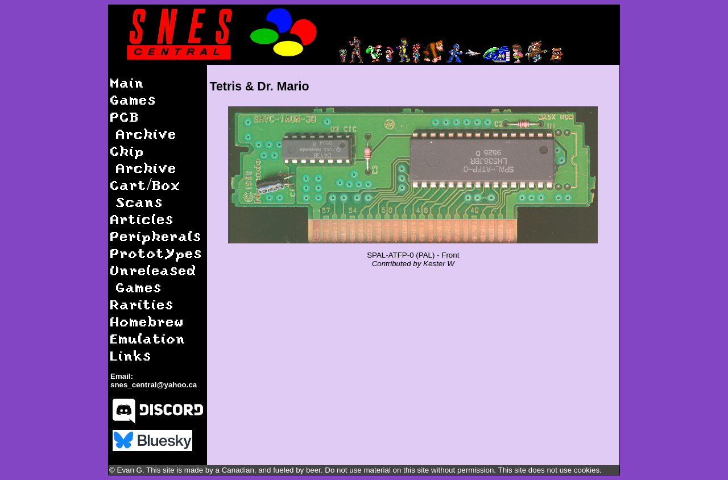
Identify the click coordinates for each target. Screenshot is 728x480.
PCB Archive (143, 125)
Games (133, 99)
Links (131, 355)
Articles (142, 218)
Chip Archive (143, 159)
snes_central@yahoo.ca (153, 384)
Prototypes (156, 252)
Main (127, 82)
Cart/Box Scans (145, 193)
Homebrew (147, 321)
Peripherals (156, 235)
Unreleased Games (153, 278)
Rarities (142, 304)
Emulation (148, 338)
